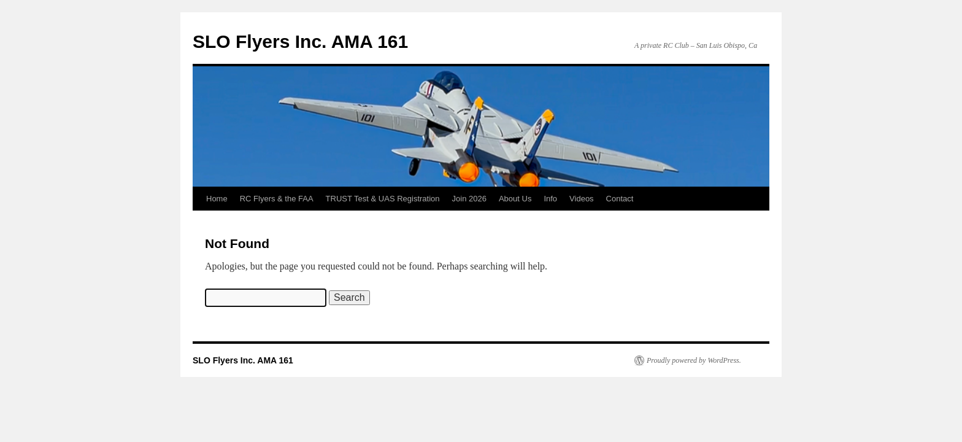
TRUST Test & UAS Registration (383, 198)
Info (550, 198)
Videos (581, 198)
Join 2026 (469, 198)
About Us (515, 198)
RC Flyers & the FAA (277, 198)
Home (217, 198)
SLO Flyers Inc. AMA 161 (300, 41)
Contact (620, 198)
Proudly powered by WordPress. (694, 360)
